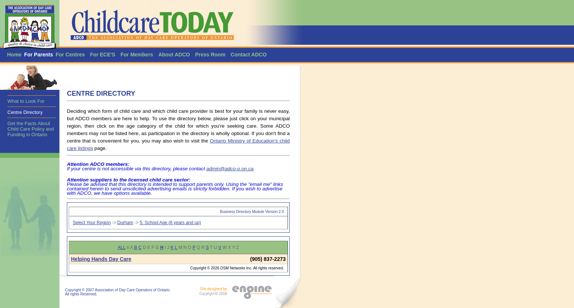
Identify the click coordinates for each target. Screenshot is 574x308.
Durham (125, 222)
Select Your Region (92, 222)
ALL (122, 247)
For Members (136, 55)
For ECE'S (102, 55)
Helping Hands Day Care (101, 259)
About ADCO (174, 55)
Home (14, 55)
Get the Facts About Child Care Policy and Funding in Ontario (30, 129)
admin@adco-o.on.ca (229, 168)
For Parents (38, 55)
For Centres (70, 55)
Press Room (210, 55)
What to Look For (26, 101)
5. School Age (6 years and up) (170, 222)
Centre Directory (25, 112)
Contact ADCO (249, 55)
